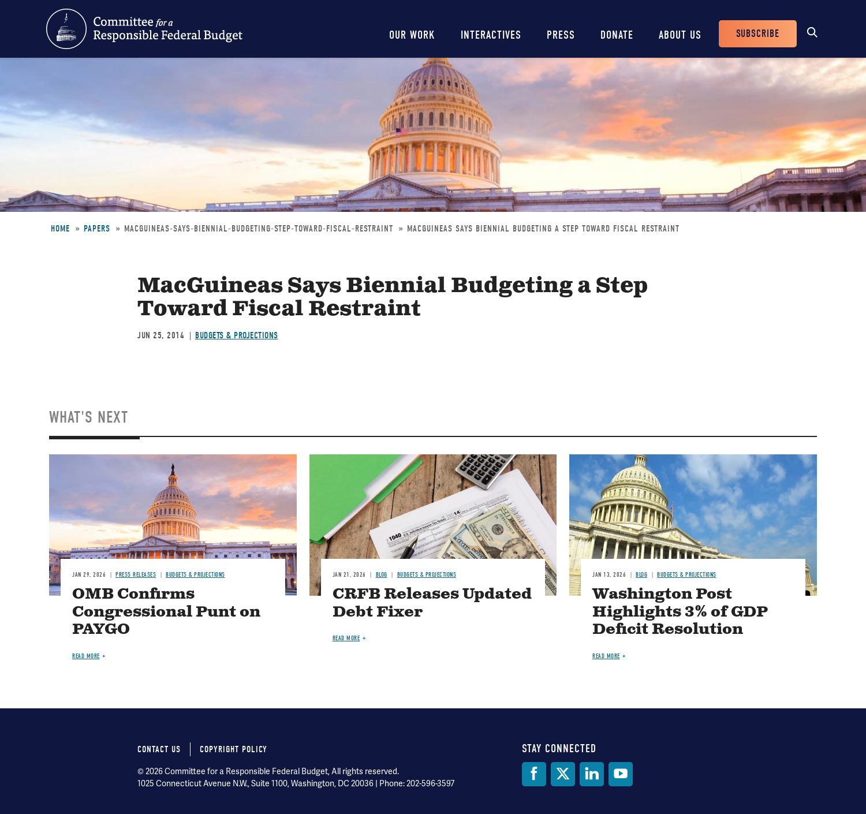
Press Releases (135, 574)
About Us (680, 35)
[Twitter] (563, 774)
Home (60, 228)
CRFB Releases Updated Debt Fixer (432, 603)
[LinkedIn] (592, 774)
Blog (381, 574)
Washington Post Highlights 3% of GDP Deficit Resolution (680, 612)
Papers (97, 228)
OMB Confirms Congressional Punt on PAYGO (166, 612)
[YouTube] (621, 774)
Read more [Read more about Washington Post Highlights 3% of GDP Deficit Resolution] (606, 656)
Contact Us (159, 749)
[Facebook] (534, 774)
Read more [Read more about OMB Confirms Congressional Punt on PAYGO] (86, 656)
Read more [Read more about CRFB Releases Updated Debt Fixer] (346, 638)
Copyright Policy (233, 749)
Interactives (491, 35)
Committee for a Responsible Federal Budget (144, 29)
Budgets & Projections (236, 335)
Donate (616, 35)
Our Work (412, 35)
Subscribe (757, 34)
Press (561, 35)
